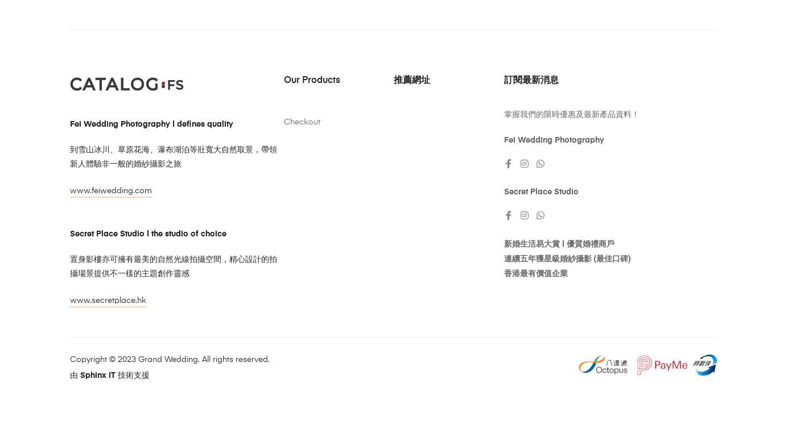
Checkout (302, 122)
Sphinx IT (97, 376)
